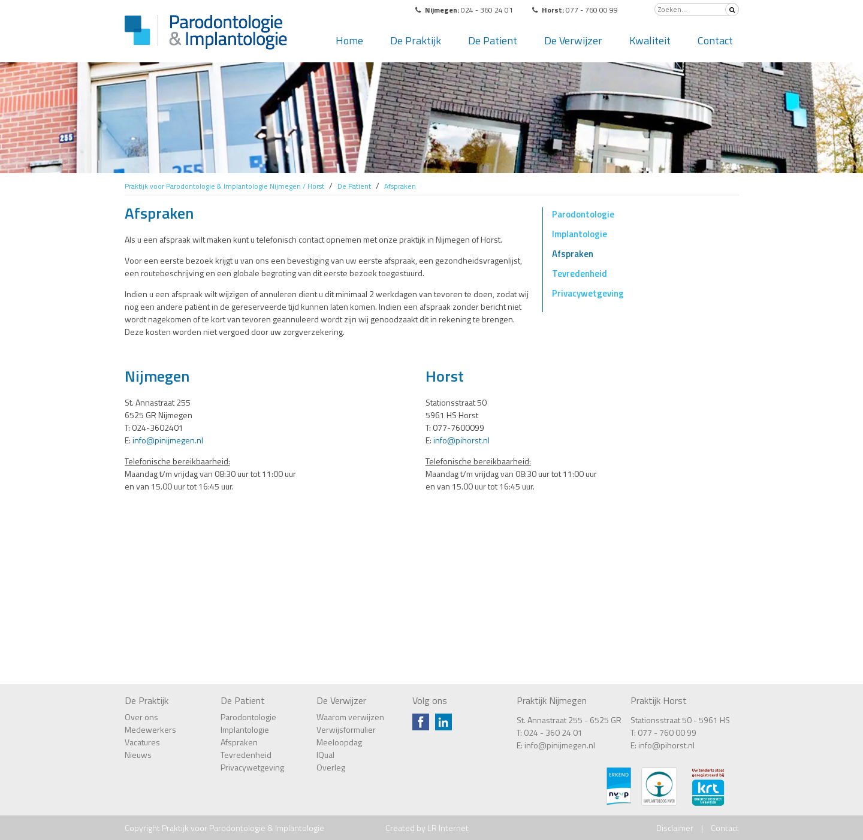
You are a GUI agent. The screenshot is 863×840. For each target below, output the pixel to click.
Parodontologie (583, 214)
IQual (325, 754)
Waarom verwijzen (350, 717)
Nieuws (138, 754)
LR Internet (448, 827)
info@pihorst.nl (461, 440)
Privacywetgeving (588, 293)
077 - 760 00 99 (667, 732)
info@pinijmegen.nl (167, 440)
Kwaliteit (650, 40)
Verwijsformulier (346, 729)
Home (349, 40)
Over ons (141, 717)
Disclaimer (674, 827)
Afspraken (572, 254)
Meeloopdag (339, 742)
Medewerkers (150, 729)
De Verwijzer (573, 40)
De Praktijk (415, 40)
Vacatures (142, 742)
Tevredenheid (579, 273)
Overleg (330, 767)
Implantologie (579, 234)
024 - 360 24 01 (553, 732)
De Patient (492, 40)
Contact (715, 40)
